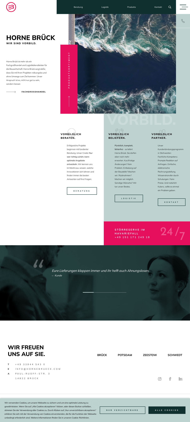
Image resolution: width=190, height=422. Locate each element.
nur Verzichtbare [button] (122, 410)
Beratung (78, 7)
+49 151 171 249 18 (132, 237)
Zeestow (150, 355)
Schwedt (175, 355)
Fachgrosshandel (34, 92)
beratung (81, 191)
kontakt (171, 202)
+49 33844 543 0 (30, 364)
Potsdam (125, 355)
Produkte (131, 7)
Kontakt (158, 7)
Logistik (105, 7)
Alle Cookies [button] (167, 410)
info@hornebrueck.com (38, 369)
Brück (102, 355)
